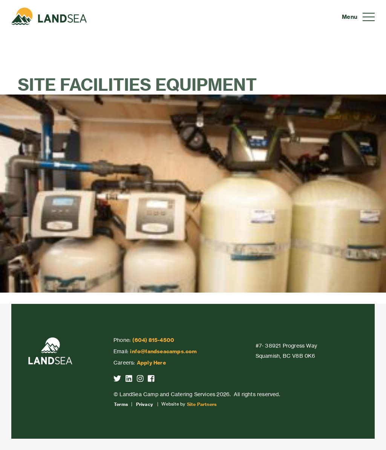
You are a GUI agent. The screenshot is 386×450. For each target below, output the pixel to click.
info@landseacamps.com (163, 351)
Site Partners (202, 404)
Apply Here (151, 363)
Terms (121, 404)
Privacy (144, 404)
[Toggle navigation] (358, 17)
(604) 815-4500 (153, 340)
